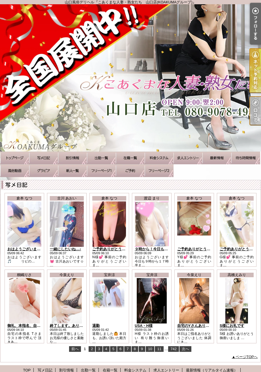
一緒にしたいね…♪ (65, 249)
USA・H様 (144, 325)
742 (173, 349)
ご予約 (130, 170)
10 (150, 349)
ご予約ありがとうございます (116, 249)
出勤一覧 (101, 158)
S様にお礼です (232, 325)
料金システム (159, 158)
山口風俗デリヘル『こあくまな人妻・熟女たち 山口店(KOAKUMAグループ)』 (130, 78)
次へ (185, 349)
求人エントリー (188, 158)
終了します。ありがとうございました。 (83, 325)
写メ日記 (43, 158)
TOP (14, 158)
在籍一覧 (130, 158)
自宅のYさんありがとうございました (208, 325)
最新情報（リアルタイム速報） (216, 158)
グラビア (43, 170)
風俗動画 (14, 170)
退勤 (96, 325)
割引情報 (72, 158)
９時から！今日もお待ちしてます (162, 249)
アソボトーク (159, 170)
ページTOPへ (247, 357)
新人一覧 (72, 170)
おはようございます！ (25, 249)
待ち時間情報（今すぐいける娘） (245, 158)
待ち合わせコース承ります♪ (101, 170)
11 (159, 349)
